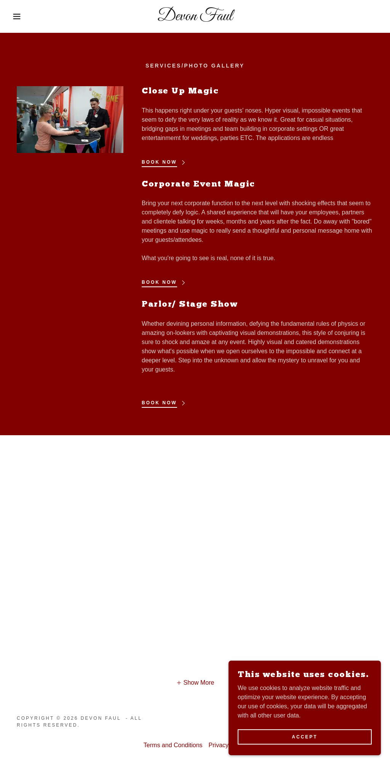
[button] (19, 16)
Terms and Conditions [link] (173, 745)
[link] (195, 18)
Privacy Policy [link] (228, 745)
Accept (304, 736)
